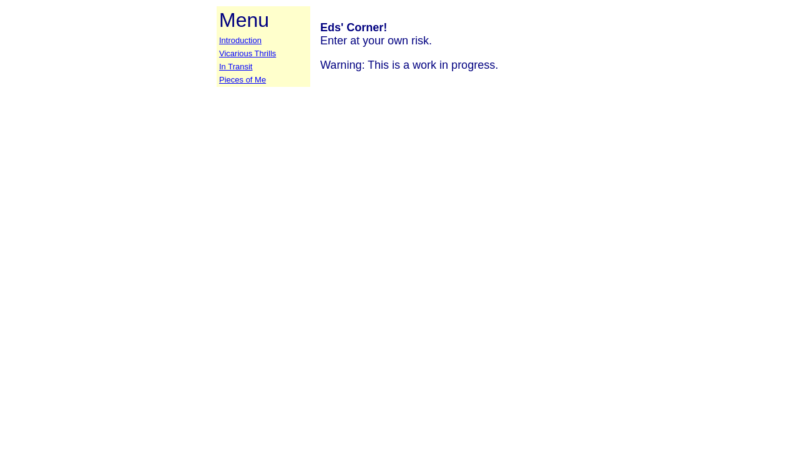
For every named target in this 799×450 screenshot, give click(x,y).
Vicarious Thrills (247, 53)
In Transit (235, 66)
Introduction (240, 40)
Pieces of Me (242, 79)
